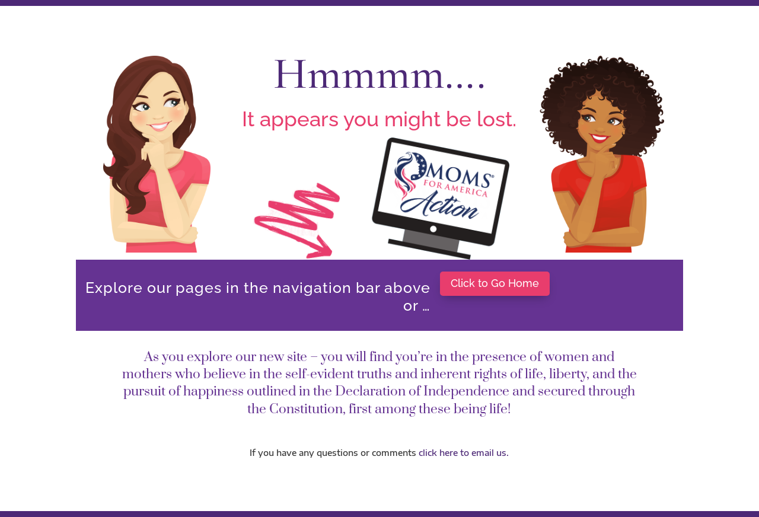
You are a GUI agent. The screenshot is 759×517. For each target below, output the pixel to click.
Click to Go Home (495, 283)
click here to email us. (464, 453)
